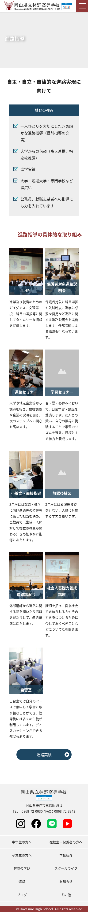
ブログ (22, 894)
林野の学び (22, 868)
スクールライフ (65, 868)
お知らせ (66, 881)
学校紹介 (66, 855)
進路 (22, 881)
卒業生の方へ (22, 855)
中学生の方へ (22, 842)
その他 (66, 894)
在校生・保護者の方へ (66, 842)
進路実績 (44, 754)
